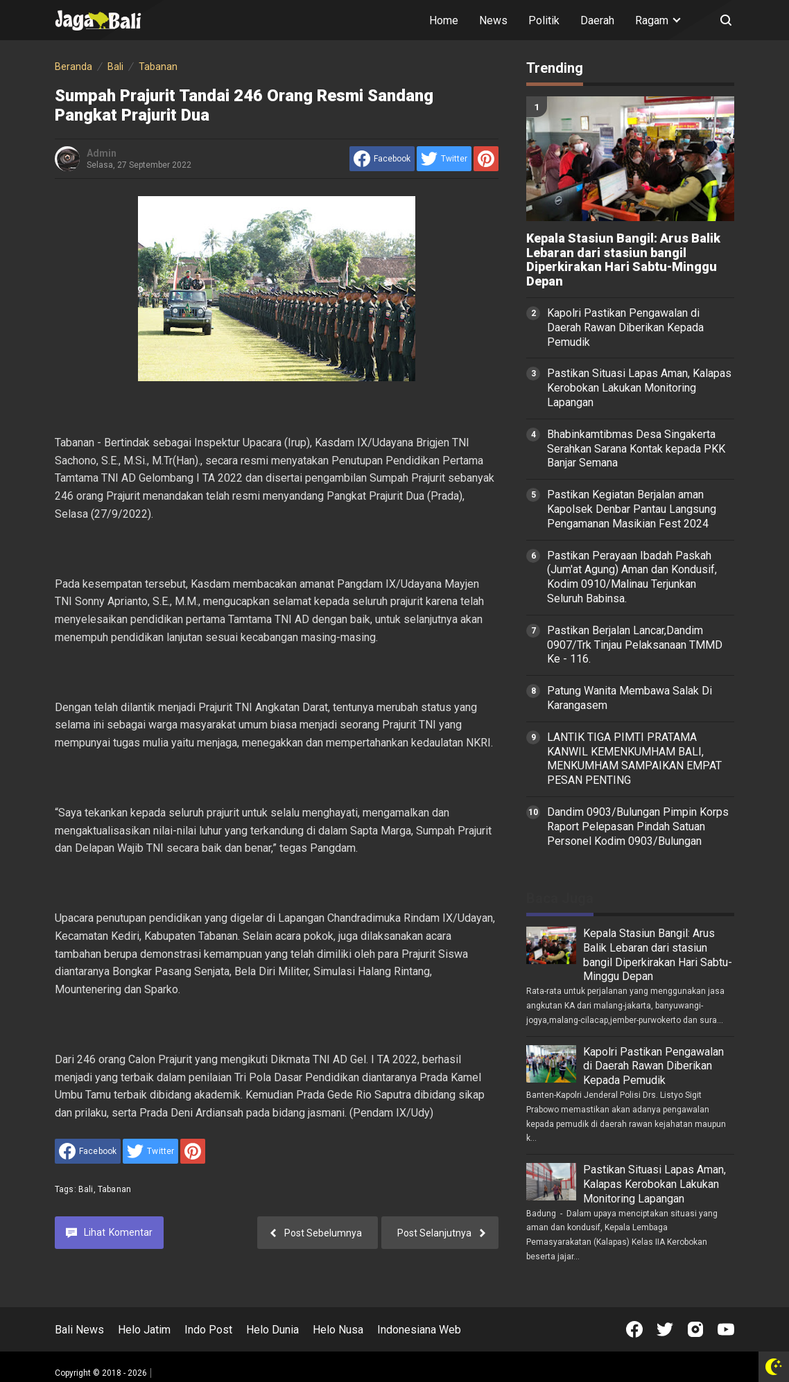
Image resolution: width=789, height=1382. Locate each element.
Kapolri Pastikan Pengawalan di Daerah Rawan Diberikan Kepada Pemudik (625, 327)
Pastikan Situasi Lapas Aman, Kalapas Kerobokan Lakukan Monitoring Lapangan (639, 388)
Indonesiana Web (419, 1329)
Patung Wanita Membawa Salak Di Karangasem (629, 698)
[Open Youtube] (726, 1329)
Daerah (597, 20)
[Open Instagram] (695, 1329)
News (493, 20)
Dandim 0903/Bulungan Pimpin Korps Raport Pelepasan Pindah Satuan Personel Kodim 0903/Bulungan (638, 826)
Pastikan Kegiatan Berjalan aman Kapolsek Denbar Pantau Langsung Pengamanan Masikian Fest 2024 (631, 509)
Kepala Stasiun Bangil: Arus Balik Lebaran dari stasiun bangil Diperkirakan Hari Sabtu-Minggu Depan (623, 259)
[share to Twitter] (444, 158)
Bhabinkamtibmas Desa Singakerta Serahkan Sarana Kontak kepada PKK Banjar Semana (636, 449)
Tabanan (114, 1189)
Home (443, 20)
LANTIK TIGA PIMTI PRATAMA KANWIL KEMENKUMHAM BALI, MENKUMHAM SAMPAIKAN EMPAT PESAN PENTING (634, 759)
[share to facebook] (382, 158)
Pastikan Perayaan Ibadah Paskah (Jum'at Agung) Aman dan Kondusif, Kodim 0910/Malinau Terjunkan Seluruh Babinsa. (632, 577)
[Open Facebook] (634, 1329)
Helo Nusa (338, 1329)
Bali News (79, 1329)
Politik (544, 20)
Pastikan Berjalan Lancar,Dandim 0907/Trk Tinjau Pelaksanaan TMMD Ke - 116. (634, 645)
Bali (86, 1189)
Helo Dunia (272, 1329)
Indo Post (208, 1329)
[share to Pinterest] (486, 158)
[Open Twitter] (665, 1329)
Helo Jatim (144, 1329)
